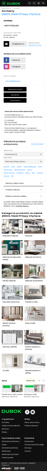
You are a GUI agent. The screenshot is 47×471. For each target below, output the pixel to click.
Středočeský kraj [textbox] (11, 154)
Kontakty (5, 422)
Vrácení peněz (15, 100)
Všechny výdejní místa (14, 183)
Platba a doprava (31, 426)
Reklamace (6, 451)
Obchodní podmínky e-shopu (11, 443)
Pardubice (19, 173)
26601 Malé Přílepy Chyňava (21, 14)
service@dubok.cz (12, 81)
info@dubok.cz (18, 44)
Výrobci (27, 451)
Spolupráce (15, 95)
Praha (13, 166)
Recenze (5, 429)
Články (4, 432)
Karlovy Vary (8, 170)
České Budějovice (30, 166)
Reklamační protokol (15, 89)
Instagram (16, 66)
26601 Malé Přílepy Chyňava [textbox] (15, 161)
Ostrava (6, 176)
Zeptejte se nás (34, 45)
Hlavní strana (6, 8)
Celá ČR (6, 166)
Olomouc (40, 173)
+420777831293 (11, 25)
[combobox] (23, 154)
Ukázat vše (30, 381)
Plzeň (40, 166)
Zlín (12, 176)
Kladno (19, 166)
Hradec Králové (9, 173)
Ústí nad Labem (19, 170)
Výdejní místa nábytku (11, 426)
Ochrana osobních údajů (34, 445)
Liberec (29, 170)
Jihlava (27, 173)
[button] (39, 380)
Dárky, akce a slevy (31, 422)
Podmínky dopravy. (22, 206)
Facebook (16, 60)
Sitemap (27, 448)
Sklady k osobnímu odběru (16, 196)
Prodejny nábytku (12, 190)
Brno (33, 173)
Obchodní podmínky (10, 448)
